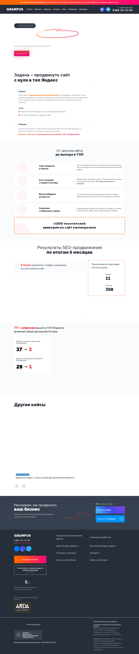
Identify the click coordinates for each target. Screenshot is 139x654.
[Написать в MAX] (102, 9)
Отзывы (56, 9)
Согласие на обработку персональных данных (107, 625)
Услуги (29, 9)
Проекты (38, 9)
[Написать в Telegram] (108, 9)
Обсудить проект (30, 559)
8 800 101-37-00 (122, 10)
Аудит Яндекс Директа (67, 546)
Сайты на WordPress (66, 560)
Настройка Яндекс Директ (103, 546)
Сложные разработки (100, 537)
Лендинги (94, 553)
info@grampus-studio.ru (22, 543)
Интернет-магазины (66, 553)
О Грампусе (72, 9)
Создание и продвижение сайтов (69, 537)
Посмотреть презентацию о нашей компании (30, 570)
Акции (46, 9)
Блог (64, 9)
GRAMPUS (15, 9)
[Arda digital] (22, 607)
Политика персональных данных (105, 621)
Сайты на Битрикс (98, 560)
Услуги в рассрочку (33, 624)
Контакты (83, 9)
